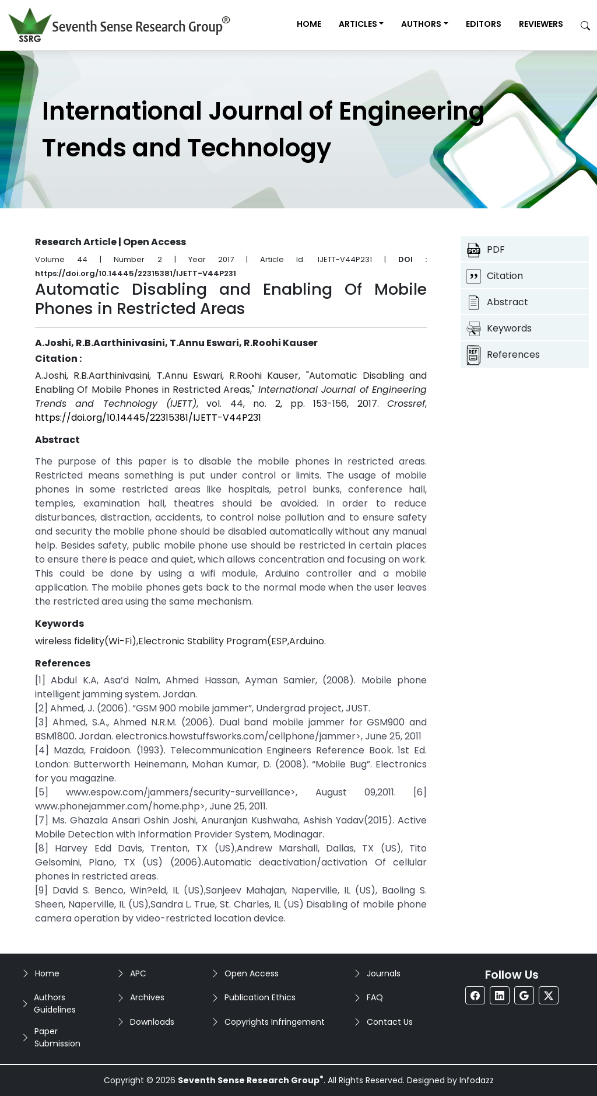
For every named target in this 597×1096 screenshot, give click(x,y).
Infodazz (476, 1080)
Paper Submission (57, 1037)
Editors (483, 24)
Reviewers (541, 24)
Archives (147, 997)
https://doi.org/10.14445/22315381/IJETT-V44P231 (148, 417)
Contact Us (390, 1022)
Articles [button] (358, 24)
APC (138, 973)
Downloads (152, 1022)
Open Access (251, 973)
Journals (384, 973)
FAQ (375, 997)
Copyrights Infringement (274, 1022)
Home (309, 24)
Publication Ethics (260, 997)
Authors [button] (421, 24)
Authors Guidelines (55, 1003)
